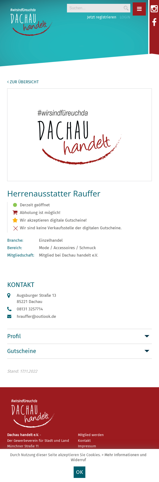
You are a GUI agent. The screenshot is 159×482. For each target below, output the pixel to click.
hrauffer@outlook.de (36, 316)
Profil (14, 336)
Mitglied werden (91, 435)
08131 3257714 (30, 309)
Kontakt (84, 440)
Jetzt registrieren (101, 17)
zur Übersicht (23, 81)
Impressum (87, 446)
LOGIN (125, 17)
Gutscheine (21, 351)
